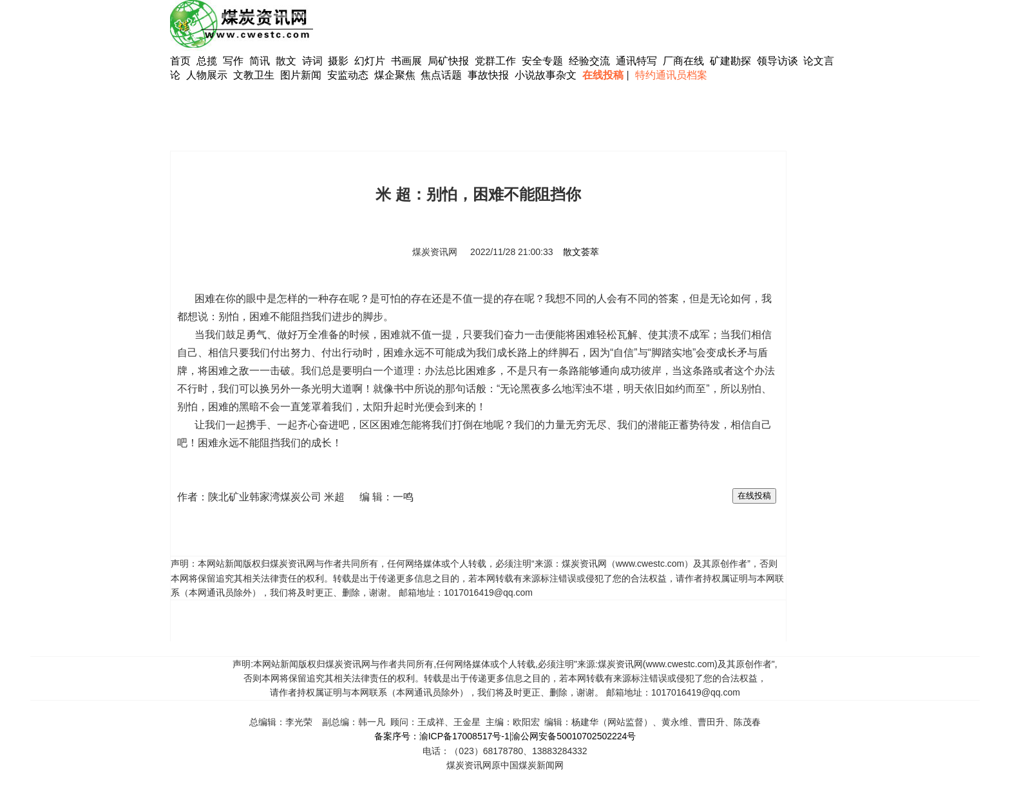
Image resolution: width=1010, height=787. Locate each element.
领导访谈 (777, 60)
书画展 (406, 60)
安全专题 (542, 60)
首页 (180, 60)
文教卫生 (253, 75)
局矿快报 (448, 60)
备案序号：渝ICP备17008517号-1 (442, 736)
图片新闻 (300, 75)
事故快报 (488, 75)
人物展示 (206, 75)
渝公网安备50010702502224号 (573, 736)
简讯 (259, 60)
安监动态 (347, 75)
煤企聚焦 (394, 75)
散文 (287, 60)
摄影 (339, 60)
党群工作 (495, 60)
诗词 (313, 60)
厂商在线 (683, 60)
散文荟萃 (581, 252)
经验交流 (589, 60)
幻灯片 (369, 60)
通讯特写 (636, 60)
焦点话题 (441, 75)
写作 (233, 60)
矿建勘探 (730, 60)
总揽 (206, 60)
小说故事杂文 (545, 75)
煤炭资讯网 (434, 252)
